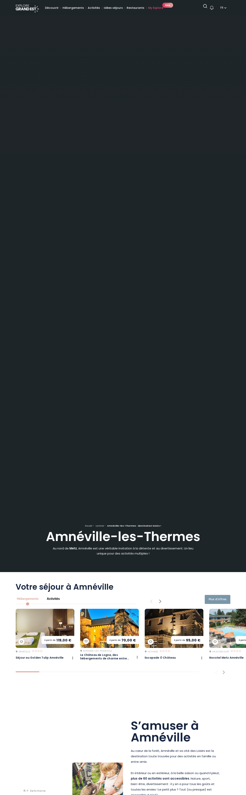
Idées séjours (113, 8)
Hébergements (73, 8)
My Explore (155, 8)
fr (221, 8)
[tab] (27, 673)
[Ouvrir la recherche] (203, 8)
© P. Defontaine (34, 793)
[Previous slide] (151, 601)
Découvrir (52, 8)
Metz (73, 548)
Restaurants (135, 8)
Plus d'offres (217, 599)
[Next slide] (160, 601)
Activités (94, 8)
